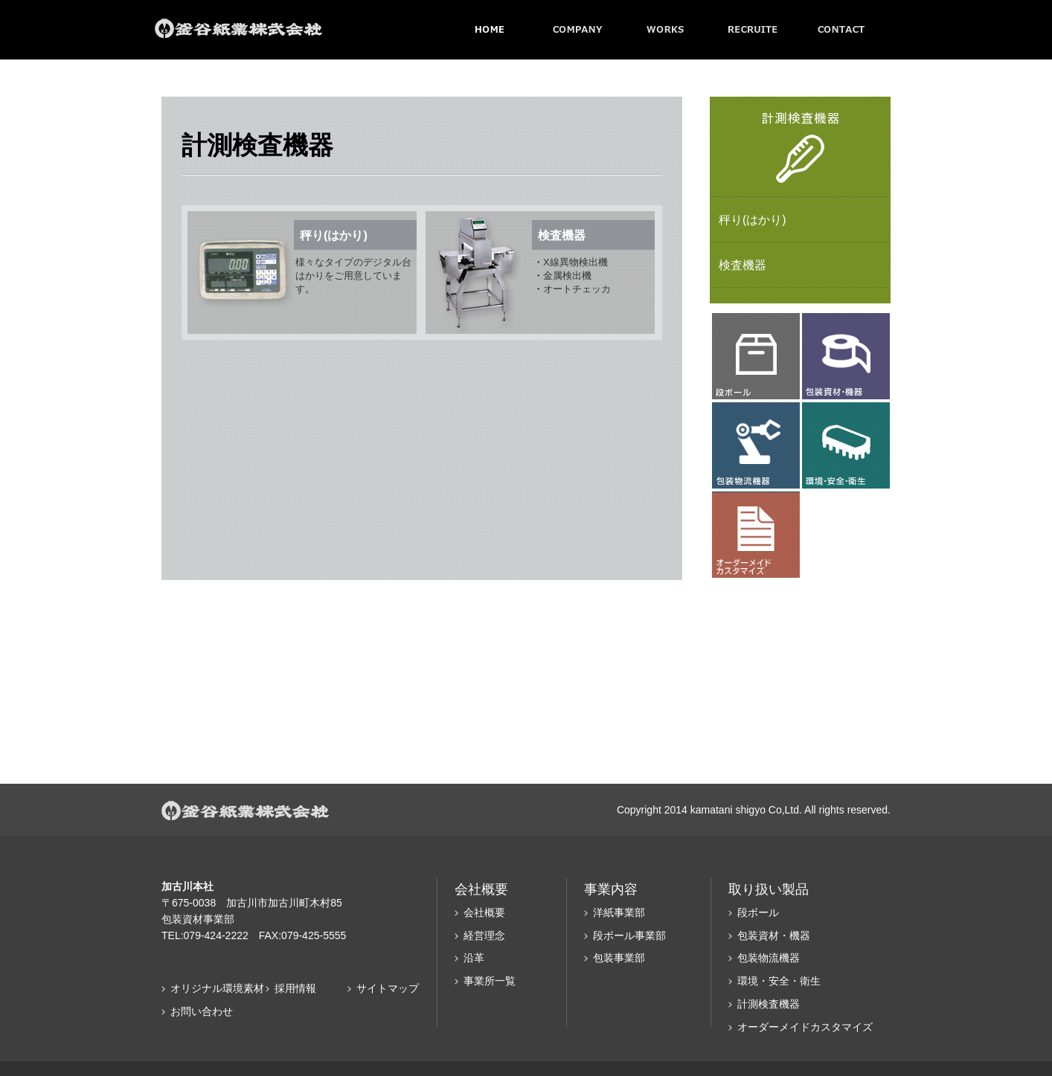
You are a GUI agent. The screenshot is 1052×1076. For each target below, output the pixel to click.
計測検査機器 (768, 1004)
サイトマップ (387, 988)
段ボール (758, 912)
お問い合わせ (201, 1011)
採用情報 (295, 988)
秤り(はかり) (752, 219)
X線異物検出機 (575, 262)
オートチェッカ (577, 288)
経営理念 (484, 935)
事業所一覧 (490, 981)
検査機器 (742, 265)
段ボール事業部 (629, 935)
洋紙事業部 (619, 912)
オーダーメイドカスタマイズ (805, 1027)
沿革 (474, 958)
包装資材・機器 (773, 935)
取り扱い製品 (768, 889)
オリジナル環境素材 (217, 988)
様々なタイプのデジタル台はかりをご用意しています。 (353, 275)
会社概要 (484, 912)
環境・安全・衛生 (779, 981)
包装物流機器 (768, 958)
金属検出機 (567, 275)
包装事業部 (619, 958)
